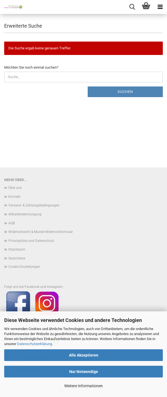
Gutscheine (16, 258)
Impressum (16, 249)
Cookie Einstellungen (24, 267)
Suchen (125, 92)
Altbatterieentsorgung (24, 214)
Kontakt (14, 197)
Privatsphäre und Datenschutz (31, 241)
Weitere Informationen (83, 386)
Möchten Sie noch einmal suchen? (31, 67)
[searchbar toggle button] (132, 7)
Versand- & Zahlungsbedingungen (33, 205)
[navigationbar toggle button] (160, 7)
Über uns (15, 188)
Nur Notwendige (83, 371)
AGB (11, 223)
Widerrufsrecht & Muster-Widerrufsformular (40, 232)
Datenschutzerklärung (34, 344)
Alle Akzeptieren (83, 355)
